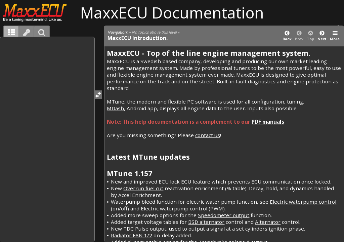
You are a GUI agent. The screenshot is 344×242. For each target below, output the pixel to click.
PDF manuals (268, 121)
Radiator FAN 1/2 (131, 235)
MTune (115, 101)
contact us (207, 135)
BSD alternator (206, 221)
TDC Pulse (135, 228)
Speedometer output (223, 215)
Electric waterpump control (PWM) (183, 208)
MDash (115, 108)
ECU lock (169, 181)
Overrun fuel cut (143, 188)
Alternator (268, 221)
